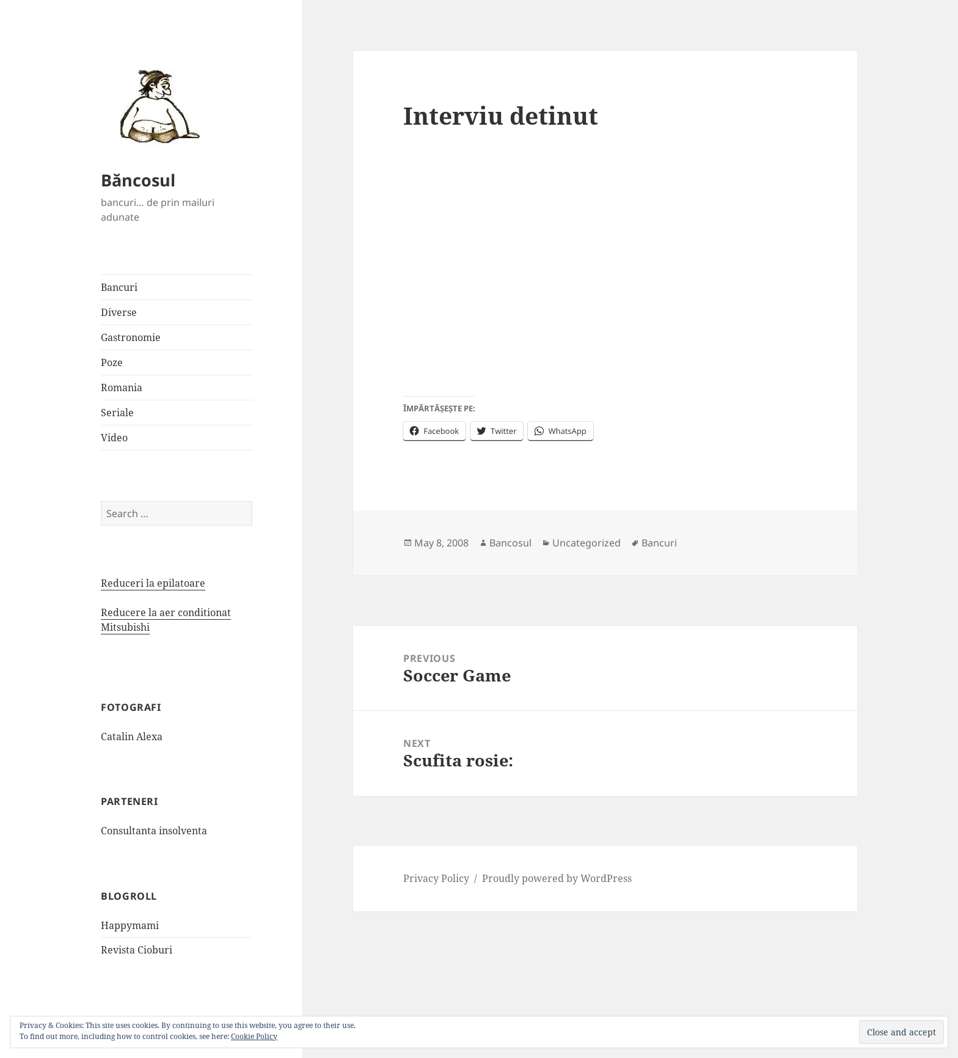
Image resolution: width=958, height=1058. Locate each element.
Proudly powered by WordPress (557, 878)
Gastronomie (131, 337)
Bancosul (510, 542)
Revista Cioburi (136, 950)
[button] (156, 106)
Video (114, 437)
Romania (121, 387)
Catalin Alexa (132, 736)
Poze (112, 362)
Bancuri (119, 287)
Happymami (130, 925)
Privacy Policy (436, 878)
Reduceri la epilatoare (153, 583)
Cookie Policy (254, 1036)
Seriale (117, 412)
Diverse (119, 312)
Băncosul (138, 180)
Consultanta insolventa (154, 830)
